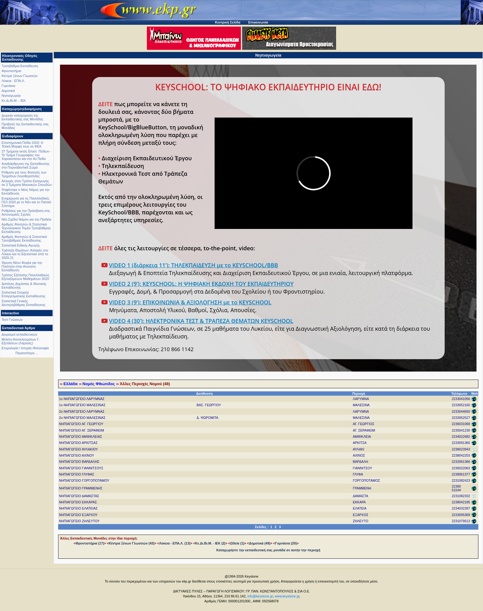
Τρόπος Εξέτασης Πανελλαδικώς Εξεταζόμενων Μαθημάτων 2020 (25, 277)
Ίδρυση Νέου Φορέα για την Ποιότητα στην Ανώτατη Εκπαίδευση (22, 266)
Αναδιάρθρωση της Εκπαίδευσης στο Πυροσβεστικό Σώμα (25, 165)
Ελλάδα (70, 384)
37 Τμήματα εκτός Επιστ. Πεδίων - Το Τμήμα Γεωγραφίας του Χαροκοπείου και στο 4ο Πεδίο (26, 155)
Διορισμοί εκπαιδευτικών (19, 334)
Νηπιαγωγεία (11, 95)
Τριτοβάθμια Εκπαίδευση (20, 66)
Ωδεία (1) (237, 543)
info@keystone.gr (260, 596)
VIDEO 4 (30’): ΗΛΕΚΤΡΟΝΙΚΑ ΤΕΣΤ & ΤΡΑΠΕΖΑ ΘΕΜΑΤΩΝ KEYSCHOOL (201, 321)
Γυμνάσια (8, 86)
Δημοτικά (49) (259, 543)
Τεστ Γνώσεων (12, 319)
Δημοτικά (8, 91)
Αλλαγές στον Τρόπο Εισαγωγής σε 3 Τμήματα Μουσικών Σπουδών (27, 183)
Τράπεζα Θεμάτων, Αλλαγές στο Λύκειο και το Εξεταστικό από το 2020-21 (25, 254)
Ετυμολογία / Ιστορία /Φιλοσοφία (25, 348)
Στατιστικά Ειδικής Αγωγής (21, 245)
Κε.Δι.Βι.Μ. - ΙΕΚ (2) (210, 543)
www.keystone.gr (287, 596)
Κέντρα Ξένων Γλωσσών (19, 76)
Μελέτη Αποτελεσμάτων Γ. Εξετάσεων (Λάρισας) (21, 341)
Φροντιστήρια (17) (89, 543)
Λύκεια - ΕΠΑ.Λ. (13, 81)
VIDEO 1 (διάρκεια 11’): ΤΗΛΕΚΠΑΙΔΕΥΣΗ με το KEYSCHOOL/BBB (193, 265)
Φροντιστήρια (11, 71)
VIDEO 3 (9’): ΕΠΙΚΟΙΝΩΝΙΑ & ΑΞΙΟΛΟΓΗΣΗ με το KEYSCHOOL (190, 302)
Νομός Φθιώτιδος (99, 384)
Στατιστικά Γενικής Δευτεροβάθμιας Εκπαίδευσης (23, 303)
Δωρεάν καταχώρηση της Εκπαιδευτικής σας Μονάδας (22, 117)
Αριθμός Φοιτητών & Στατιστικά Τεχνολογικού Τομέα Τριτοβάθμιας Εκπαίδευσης (26, 228)
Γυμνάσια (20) (286, 543)
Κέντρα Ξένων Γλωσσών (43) (131, 543)
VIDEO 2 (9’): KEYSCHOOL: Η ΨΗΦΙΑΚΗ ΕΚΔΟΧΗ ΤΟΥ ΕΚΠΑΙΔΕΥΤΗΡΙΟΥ (201, 283)
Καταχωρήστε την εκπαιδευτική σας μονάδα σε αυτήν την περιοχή (268, 550)
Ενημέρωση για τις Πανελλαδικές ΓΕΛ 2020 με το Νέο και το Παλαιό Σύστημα (26, 202)
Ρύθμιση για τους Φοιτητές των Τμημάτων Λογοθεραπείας (24, 174)
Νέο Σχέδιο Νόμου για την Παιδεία (26, 219)
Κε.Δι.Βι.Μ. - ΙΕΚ (14, 100)
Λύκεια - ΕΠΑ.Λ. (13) (174, 543)
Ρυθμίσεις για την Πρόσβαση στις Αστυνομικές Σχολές (26, 212)
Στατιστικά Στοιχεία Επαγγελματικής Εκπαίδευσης (23, 294)
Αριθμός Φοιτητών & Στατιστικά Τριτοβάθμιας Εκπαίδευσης (24, 238)
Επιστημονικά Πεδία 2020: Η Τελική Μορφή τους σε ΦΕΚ (22, 144)
